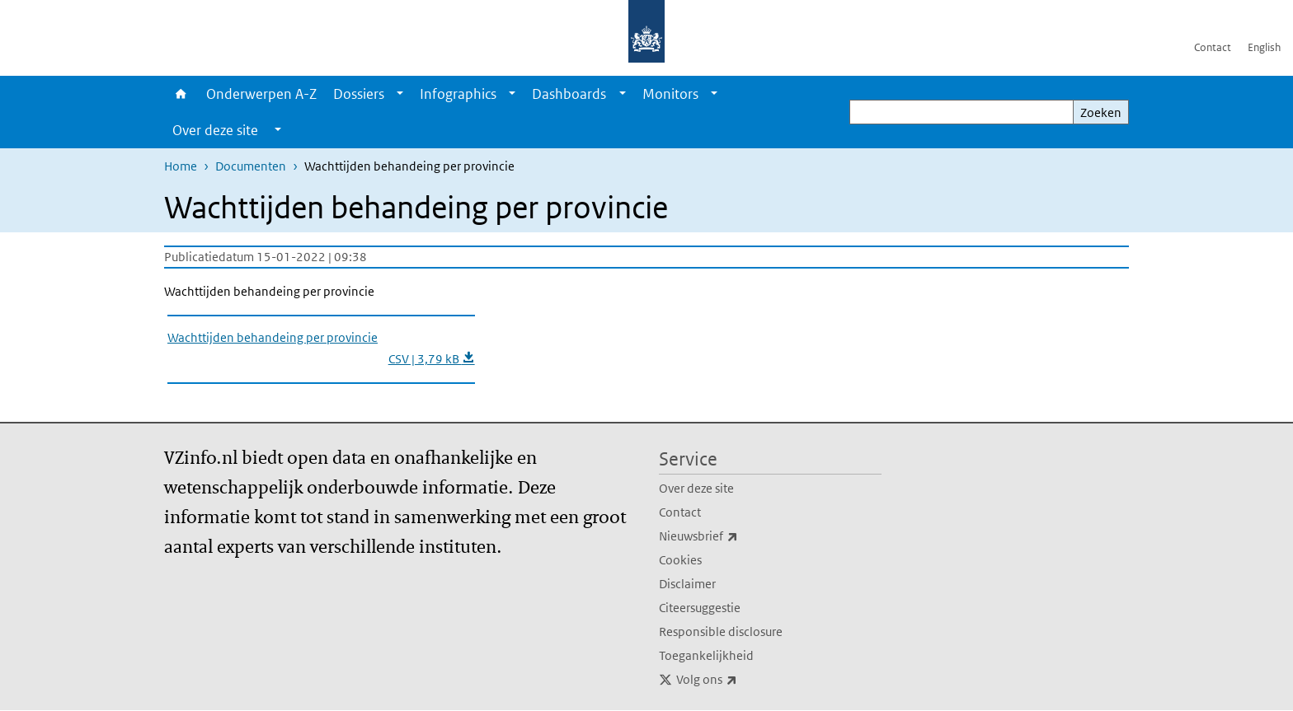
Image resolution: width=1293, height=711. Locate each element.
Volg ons (743, 680)
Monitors (670, 94)
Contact (1212, 47)
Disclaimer (687, 584)
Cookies (680, 560)
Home (181, 94)
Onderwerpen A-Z (261, 94)
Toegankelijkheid (706, 655)
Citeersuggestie (700, 607)
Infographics (458, 94)
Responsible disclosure (721, 631)
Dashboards (569, 94)
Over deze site (696, 488)
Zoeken (1100, 112)
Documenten (250, 166)
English (1264, 47)
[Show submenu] (399, 94)
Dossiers (358, 94)
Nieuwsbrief (735, 536)
